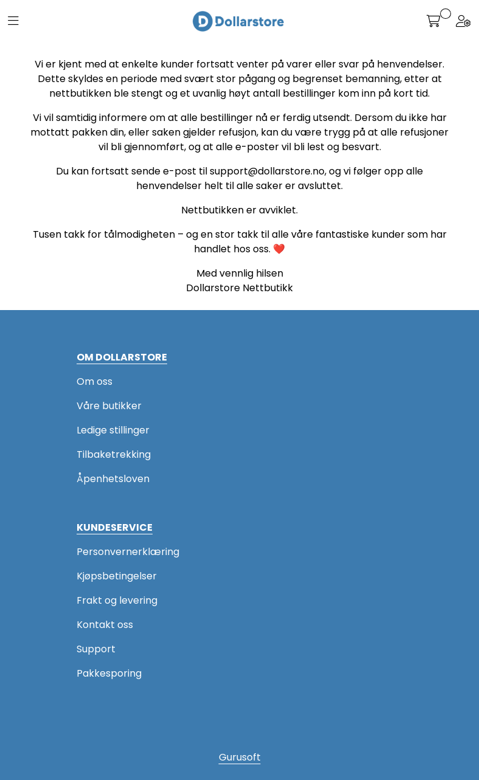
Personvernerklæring (128, 552)
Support (96, 649)
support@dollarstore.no (267, 171)
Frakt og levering (117, 600)
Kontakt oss (105, 625)
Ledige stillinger (113, 430)
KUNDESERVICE (115, 527)
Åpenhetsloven (113, 479)
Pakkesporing (109, 673)
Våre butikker (109, 406)
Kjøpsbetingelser (117, 576)
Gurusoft (240, 757)
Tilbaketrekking (114, 454)
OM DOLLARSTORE (122, 357)
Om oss (94, 381)
